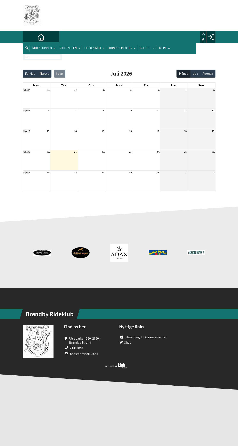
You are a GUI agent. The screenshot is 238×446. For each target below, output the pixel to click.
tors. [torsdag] (119, 85)
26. (213, 151)
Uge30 (26, 151)
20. (48, 151)
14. (75, 131)
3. (159, 89)
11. (185, 110)
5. (214, 89)
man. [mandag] (36, 85)
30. (75, 89)
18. (185, 131)
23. (130, 151)
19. (213, 131)
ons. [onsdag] (91, 85)
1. (104, 89)
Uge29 (26, 131)
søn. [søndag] (201, 85)
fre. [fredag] (146, 85)
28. (75, 172)
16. (130, 131)
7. (76, 110)
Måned (183, 73)
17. (158, 131)
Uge (195, 73)
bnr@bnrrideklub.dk (84, 354)
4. (186, 89)
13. (48, 131)
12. (213, 110)
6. (49, 110)
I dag (59, 73)
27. (48, 172)
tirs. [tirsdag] (64, 85)
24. (158, 151)
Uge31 (26, 172)
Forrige (30, 73)
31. (158, 172)
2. (131, 89)
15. (103, 131)
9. (131, 110)
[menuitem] (29, 37)
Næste (44, 73)
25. (185, 151)
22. (103, 151)
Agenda (208, 73)
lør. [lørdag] (174, 85)
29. (48, 89)
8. (104, 110)
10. (158, 110)
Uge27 (26, 89)
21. (75, 151)
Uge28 (26, 110)
